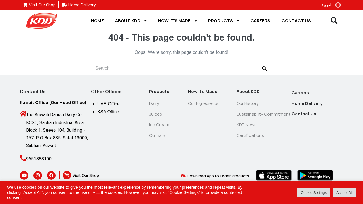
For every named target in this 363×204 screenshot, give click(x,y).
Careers (260, 21)
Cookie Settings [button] (314, 192)
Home (97, 21)
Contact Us (296, 21)
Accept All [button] (344, 192)
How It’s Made (177, 21)
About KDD (131, 21)
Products (223, 21)
